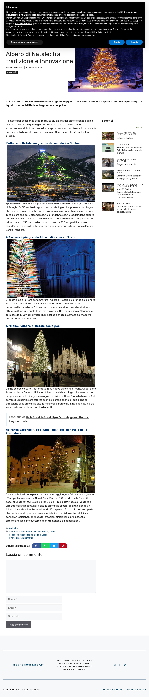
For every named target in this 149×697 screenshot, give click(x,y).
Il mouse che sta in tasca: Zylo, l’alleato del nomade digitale (129, 150)
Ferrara (29, 531)
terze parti (51, 18)
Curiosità (11, 72)
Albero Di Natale (17, 531)
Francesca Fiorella (14, 67)
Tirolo (52, 531)
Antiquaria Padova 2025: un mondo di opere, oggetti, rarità (129, 209)
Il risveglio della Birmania (21, 538)
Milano (45, 531)
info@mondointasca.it (28, 665)
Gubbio (37, 531)
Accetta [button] (134, 42)
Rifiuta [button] (116, 42)
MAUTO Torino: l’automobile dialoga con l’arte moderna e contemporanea (129, 193)
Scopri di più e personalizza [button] (24, 42)
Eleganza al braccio (126, 164)
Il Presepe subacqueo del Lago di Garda (28, 534)
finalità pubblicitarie (23, 23)
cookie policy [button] (88, 15)
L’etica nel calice (125, 138)
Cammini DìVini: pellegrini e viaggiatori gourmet (129, 177)
